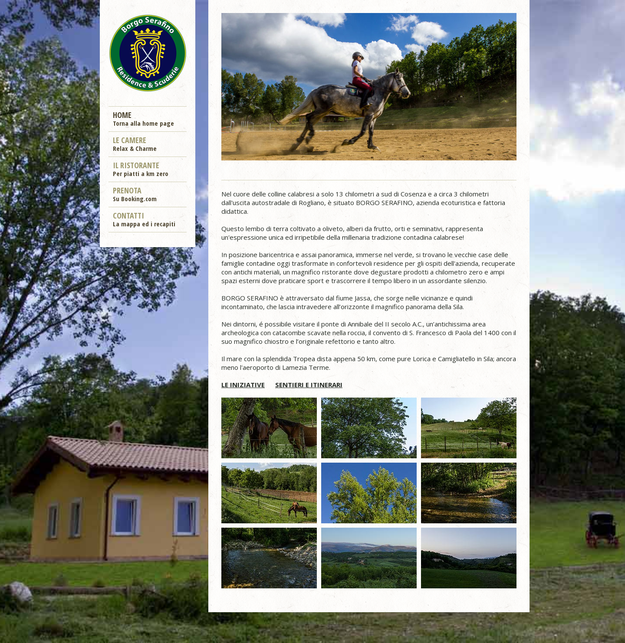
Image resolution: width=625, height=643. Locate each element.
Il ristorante (140, 168)
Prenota (135, 193)
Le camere (135, 143)
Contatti (144, 219)
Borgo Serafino (147, 52)
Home (143, 118)
